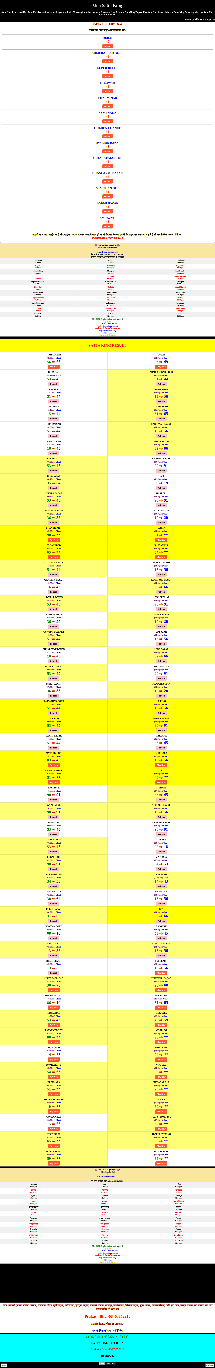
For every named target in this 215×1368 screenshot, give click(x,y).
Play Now (53, 367)
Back (4, 1365)
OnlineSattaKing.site (110, 326)
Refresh (107, 46)
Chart (58, 358)
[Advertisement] (107, 1283)
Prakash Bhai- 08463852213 (107, 252)
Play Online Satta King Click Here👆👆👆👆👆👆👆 (107, 333)
